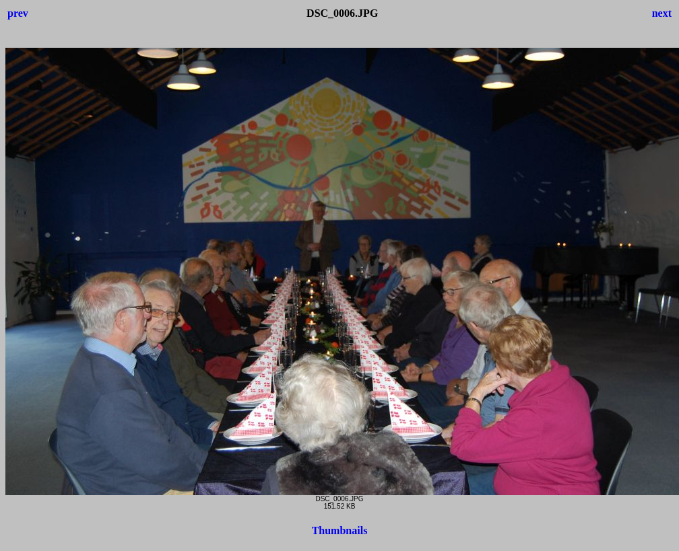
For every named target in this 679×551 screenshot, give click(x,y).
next (662, 13)
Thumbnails (340, 530)
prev (17, 13)
